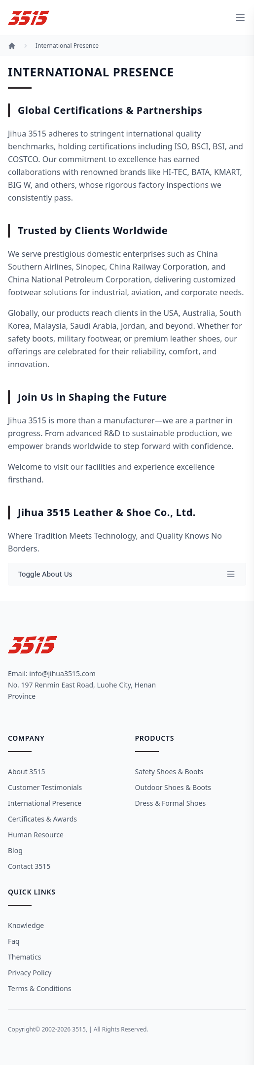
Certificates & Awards (42, 819)
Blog (15, 850)
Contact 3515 (29, 866)
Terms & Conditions (40, 988)
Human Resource (36, 834)
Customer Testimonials (45, 787)
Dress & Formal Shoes (170, 803)
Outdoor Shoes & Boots (173, 787)
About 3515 (26, 771)
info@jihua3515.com (62, 673)
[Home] (12, 46)
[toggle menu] (240, 18)
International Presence (67, 46)
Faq (14, 941)
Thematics (24, 957)
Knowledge (26, 925)
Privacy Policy (29, 972)
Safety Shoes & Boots (169, 771)
